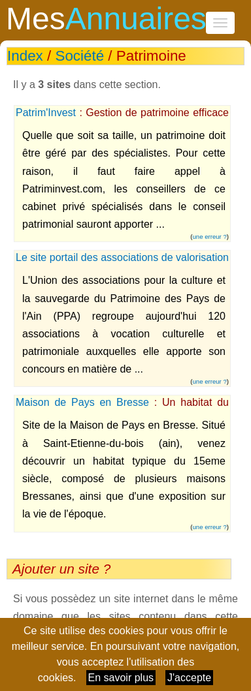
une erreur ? (210, 236)
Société (79, 56)
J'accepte (189, 677)
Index (25, 56)
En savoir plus (121, 677)
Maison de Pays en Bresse (82, 402)
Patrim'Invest (46, 112)
